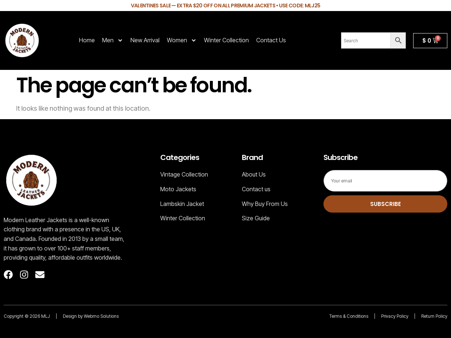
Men (112, 40)
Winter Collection (226, 40)
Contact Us (271, 40)
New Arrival (145, 40)
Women (182, 40)
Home (87, 40)
